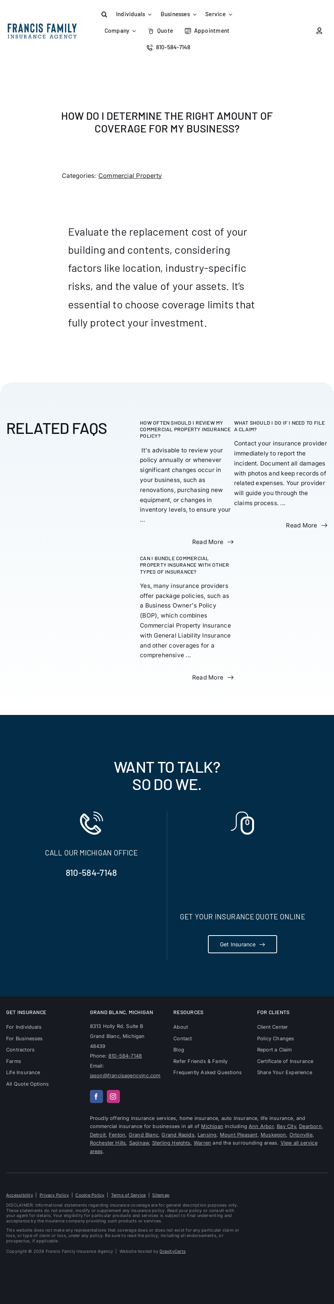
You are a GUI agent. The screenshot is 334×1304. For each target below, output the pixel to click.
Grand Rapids (177, 1135)
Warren (202, 1143)
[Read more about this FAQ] (212, 542)
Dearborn (310, 1126)
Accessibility (19, 1195)
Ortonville (300, 1135)
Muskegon (273, 1135)
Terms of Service (128, 1195)
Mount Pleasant (239, 1135)
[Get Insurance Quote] (242, 944)
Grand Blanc (143, 1135)
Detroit (98, 1135)
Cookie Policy (89, 1195)
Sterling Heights (171, 1143)
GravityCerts (173, 1251)
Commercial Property (130, 175)
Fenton (117, 1135)
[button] (104, 14)
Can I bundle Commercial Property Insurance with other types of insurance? (184, 565)
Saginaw (139, 1143)
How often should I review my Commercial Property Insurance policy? (185, 429)
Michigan (212, 1126)
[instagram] (113, 1096)
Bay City (286, 1126)
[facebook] (96, 1096)
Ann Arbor (261, 1126)
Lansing (207, 1135)
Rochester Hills (108, 1143)
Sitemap (160, 1195)
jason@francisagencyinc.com (125, 1075)
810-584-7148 (91, 872)
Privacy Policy (54, 1195)
